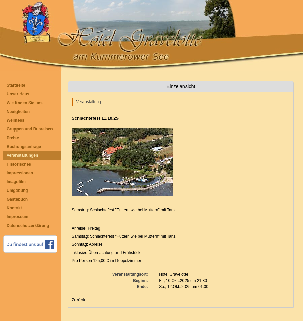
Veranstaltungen (22, 155)
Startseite (16, 85)
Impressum (17, 216)
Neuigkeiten (18, 111)
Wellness (15, 120)
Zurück (78, 300)
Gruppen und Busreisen (30, 129)
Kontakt (14, 208)
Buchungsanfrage (24, 146)
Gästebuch (17, 199)
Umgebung (17, 190)
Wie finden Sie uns (25, 102)
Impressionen (20, 173)
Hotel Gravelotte (173, 274)
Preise (13, 138)
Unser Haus (18, 94)
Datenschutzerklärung (28, 225)
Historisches (19, 164)
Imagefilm (16, 181)
